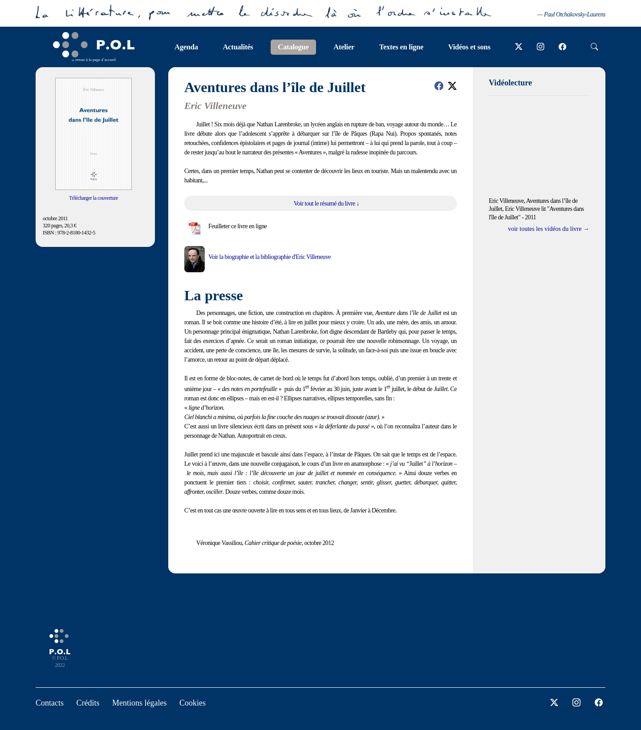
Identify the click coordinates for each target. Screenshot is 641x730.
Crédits (88, 702)
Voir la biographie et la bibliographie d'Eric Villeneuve (269, 257)
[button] (438, 85)
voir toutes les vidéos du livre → (548, 229)
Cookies (192, 702)
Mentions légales (139, 702)
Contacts (50, 702)
